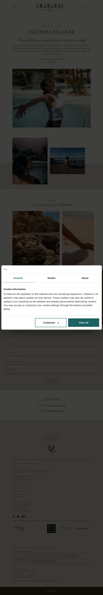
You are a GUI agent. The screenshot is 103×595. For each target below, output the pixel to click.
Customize (51, 322)
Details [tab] (51, 278)
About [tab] (85, 278)
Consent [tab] (18, 278)
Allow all (83, 322)
